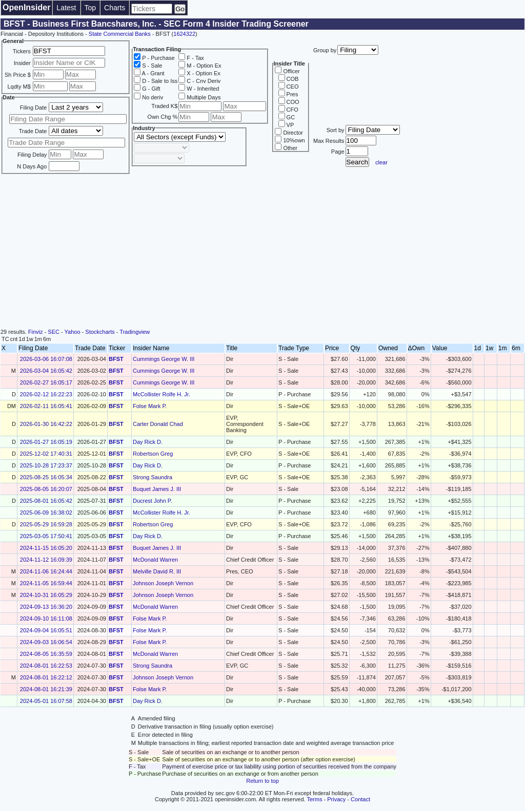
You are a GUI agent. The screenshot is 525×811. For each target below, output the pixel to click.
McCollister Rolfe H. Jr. (161, 394)
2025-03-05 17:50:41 (46, 536)
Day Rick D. (148, 442)
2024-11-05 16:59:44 (46, 583)
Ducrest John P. (152, 501)
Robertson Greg (153, 454)
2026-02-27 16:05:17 (46, 382)
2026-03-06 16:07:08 (46, 359)
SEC (53, 332)
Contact (360, 799)
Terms (314, 799)
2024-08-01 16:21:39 (46, 689)
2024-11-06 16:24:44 (46, 571)
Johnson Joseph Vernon (163, 583)
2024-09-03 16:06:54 (46, 642)
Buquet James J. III (157, 489)
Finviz (35, 332)
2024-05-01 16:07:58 (46, 701)
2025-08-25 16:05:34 (46, 477)
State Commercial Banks (120, 34)
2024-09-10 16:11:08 (46, 618)
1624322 (184, 34)
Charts (114, 8)
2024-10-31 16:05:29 (46, 595)
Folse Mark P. (150, 406)
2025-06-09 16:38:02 (46, 512)
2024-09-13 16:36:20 (46, 607)
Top (90, 8)
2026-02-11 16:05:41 (46, 406)
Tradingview (134, 332)
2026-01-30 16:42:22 (46, 424)
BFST (116, 359)
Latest (66, 8)
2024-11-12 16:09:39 (46, 560)
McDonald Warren (155, 560)
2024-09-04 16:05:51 (46, 630)
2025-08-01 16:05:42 (46, 501)
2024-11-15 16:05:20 (46, 548)
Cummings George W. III (163, 359)
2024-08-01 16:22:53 (46, 666)
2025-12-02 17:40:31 (46, 454)
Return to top (262, 781)
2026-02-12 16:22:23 (46, 394)
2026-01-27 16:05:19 (46, 442)
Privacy (336, 799)
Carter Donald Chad (158, 424)
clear (381, 162)
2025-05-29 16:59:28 (46, 524)
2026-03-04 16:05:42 (46, 371)
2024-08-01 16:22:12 (46, 677)
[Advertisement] (262, 252)
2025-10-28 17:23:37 (46, 465)
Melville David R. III (157, 571)
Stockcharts (99, 332)
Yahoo (72, 332)
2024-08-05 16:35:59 (46, 654)
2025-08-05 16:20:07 (46, 489)
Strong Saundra (152, 477)
